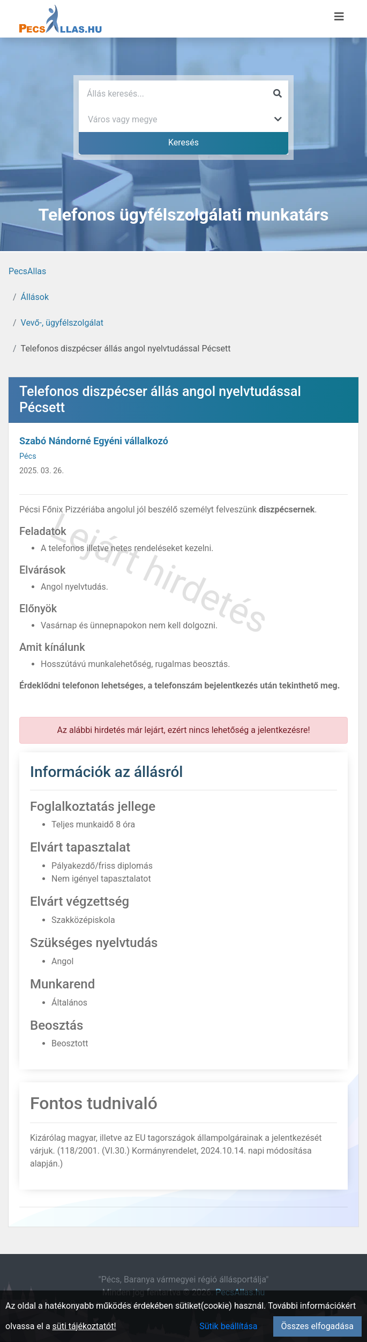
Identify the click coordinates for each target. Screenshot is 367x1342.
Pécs (27, 456)
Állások (35, 297)
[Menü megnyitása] (339, 16)
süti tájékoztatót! (84, 1326)
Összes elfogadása (317, 1326)
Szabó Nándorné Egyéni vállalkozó (93, 440)
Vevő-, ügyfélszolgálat (62, 323)
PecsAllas (27, 271)
